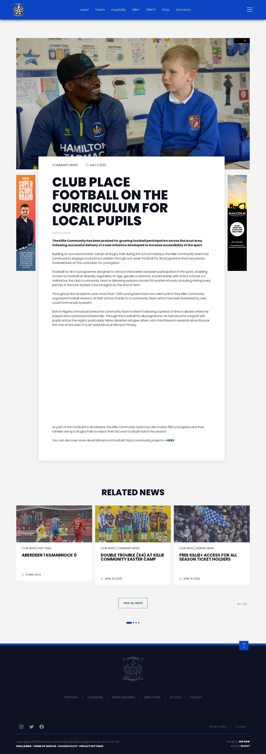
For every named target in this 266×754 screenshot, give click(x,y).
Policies (196, 697)
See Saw (244, 741)
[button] (242, 604)
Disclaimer (23, 746)
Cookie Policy (68, 746)
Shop (166, 10)
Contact (240, 727)
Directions (183, 10)
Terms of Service (44, 746)
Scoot (245, 746)
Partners (71, 697)
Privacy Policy (218, 727)
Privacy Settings (91, 746)
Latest (84, 10)
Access (175, 697)
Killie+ (136, 10)
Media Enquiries (123, 697)
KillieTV (151, 10)
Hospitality (118, 10)
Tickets (100, 10)
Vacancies (95, 697)
